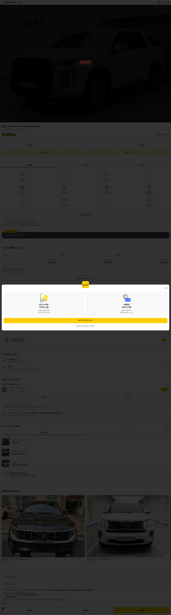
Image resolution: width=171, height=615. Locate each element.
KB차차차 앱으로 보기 (85, 320)
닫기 (166, 288)
